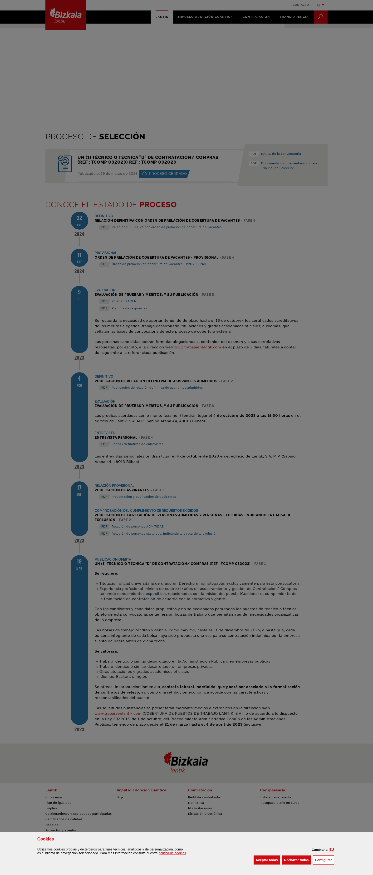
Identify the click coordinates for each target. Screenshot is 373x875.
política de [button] (172, 853)
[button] (331, 849)
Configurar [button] (324, 859)
